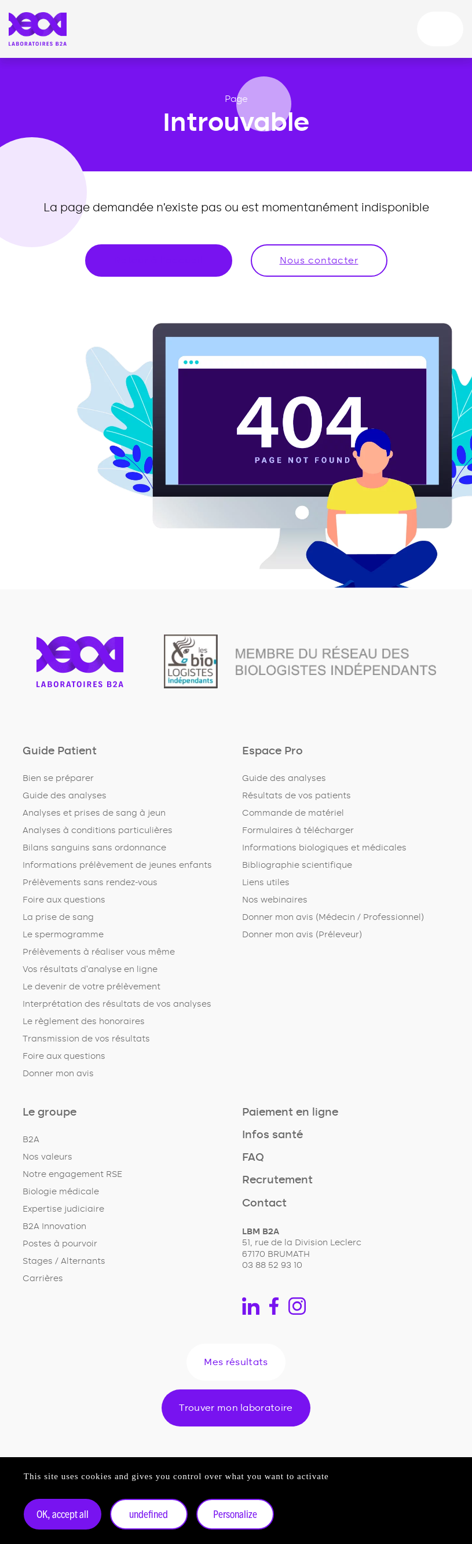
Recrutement (277, 1180)
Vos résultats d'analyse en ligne (90, 969)
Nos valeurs (47, 1157)
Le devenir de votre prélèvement (91, 986)
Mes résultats (236, 1362)
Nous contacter (319, 260)
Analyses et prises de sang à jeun (94, 813)
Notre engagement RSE (72, 1174)
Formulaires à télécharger (298, 830)
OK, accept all (62, 1514)
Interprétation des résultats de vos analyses (117, 1004)
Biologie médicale (61, 1191)
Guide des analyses (65, 795)
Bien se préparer (58, 778)
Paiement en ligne (290, 1112)
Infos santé (272, 1134)
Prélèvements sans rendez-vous (90, 882)
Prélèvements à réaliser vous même (99, 952)
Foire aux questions (64, 900)
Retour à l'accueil (158, 260)
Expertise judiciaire (63, 1209)
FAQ (253, 1157)
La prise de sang (58, 917)
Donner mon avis (58, 1073)
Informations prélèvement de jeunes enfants (117, 865)
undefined (148, 1514)
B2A (31, 1139)
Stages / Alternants (64, 1261)
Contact (264, 1203)
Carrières (43, 1278)
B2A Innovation (54, 1226)
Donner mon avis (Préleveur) (302, 934)
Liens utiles (266, 882)
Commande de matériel (293, 813)
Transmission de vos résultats (86, 1039)
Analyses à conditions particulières (98, 830)
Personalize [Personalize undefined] (235, 1514)
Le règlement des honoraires (84, 1021)
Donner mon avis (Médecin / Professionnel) (333, 917)
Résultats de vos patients (296, 795)
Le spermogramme (63, 934)
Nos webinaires (275, 900)
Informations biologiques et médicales (324, 847)
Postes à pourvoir (60, 1243)
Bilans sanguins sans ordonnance (94, 847)
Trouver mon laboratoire (235, 1408)
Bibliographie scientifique (297, 865)
